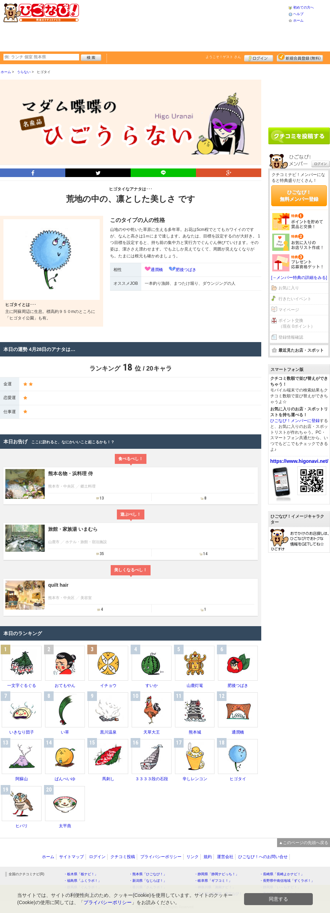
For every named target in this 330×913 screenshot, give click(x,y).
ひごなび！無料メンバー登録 (299, 195)
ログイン (258, 57)
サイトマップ (71, 856)
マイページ (288, 309)
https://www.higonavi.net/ (299, 461)
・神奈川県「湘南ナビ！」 (214, 887)
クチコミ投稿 (122, 856)
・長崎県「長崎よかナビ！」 (282, 874)
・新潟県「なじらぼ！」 (148, 880)
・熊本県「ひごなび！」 (148, 874)
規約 (208, 856)
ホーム (298, 20)
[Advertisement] (132, 24)
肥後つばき (186, 269)
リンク (192, 856)
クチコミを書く (299, 135)
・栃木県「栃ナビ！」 (81, 874)
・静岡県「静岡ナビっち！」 (216, 874)
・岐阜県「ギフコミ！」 (213, 880)
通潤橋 (157, 269)
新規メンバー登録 (300, 57)
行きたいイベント (294, 298)
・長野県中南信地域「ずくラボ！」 (287, 880)
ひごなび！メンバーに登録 (295, 420)
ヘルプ (298, 14)
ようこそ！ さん (223, 57)
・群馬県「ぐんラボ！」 (82, 887)
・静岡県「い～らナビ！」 (280, 887)
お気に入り (288, 287)
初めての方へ (303, 7)
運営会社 (225, 856)
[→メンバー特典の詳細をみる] (299, 277)
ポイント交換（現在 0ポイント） (296, 323)
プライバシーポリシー (161, 856)
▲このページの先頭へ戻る (303, 842)
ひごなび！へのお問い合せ (263, 856)
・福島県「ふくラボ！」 (82, 880)
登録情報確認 (290, 337)
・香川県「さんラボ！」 (148, 887)
